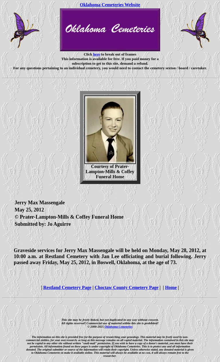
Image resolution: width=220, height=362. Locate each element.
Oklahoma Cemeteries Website (110, 4)
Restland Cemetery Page (67, 287)
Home (171, 287)
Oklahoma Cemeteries (119, 326)
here (96, 54)
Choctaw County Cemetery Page (126, 287)
